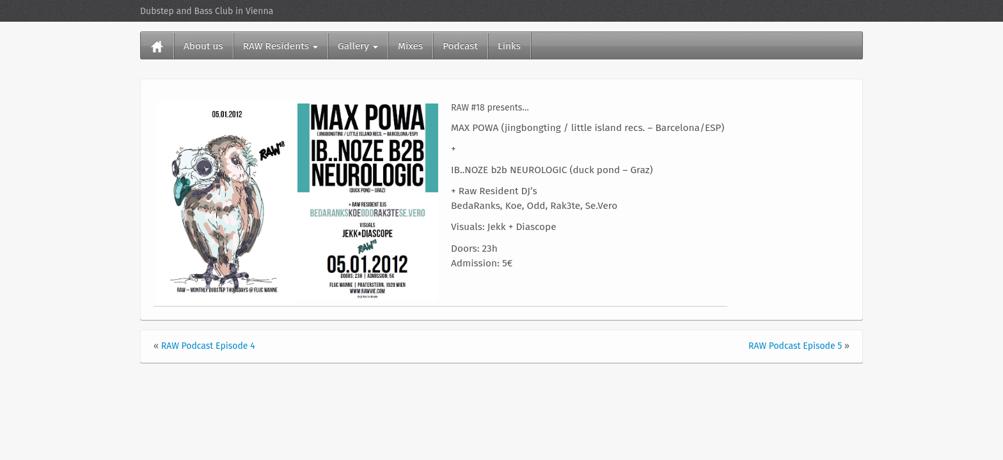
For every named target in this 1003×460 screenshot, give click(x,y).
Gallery (358, 46)
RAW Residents (280, 46)
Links (509, 46)
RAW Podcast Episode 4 (208, 346)
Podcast (460, 46)
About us (203, 46)
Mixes (410, 46)
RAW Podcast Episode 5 (795, 346)
